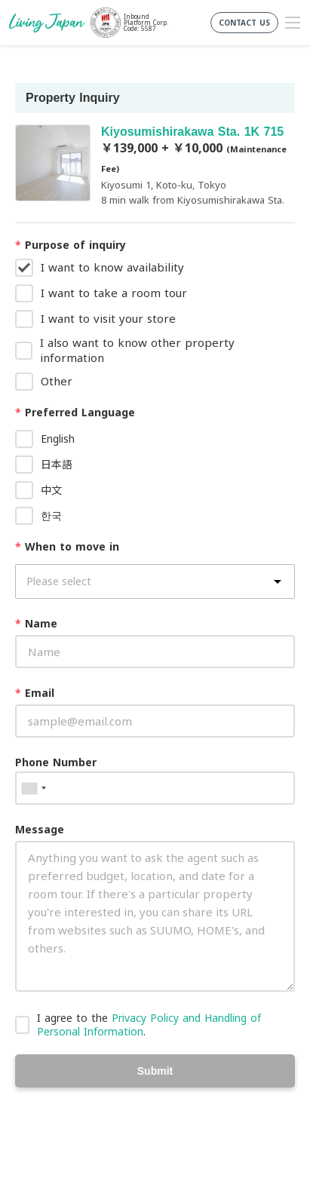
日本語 (56, 464)
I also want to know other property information (137, 350)
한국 (51, 515)
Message (39, 829)
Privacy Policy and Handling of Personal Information (149, 1024)
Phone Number (56, 762)
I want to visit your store (108, 318)
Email (34, 693)
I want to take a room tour (114, 292)
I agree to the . (149, 1024)
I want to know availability (112, 267)
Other (56, 380)
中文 (51, 490)
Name (36, 623)
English (58, 438)
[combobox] (33, 788)
